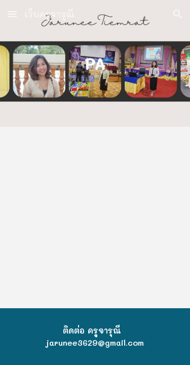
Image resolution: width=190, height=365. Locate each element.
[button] (12, 14)
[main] (95, 63)
